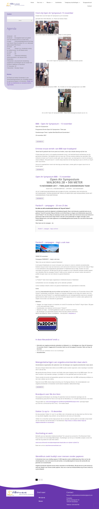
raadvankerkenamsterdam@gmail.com (82, 495)
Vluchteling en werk (44, 433)
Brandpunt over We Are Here (48, 394)
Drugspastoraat (87, 2)
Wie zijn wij (42, 497)
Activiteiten (58, 2)
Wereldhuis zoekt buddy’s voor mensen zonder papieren (60, 456)
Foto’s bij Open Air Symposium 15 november (54, 13)
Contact (89, 6)
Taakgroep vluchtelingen (72, 2)
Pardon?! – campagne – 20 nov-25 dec (52, 205)
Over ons (40, 2)
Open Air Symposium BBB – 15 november (53, 176)
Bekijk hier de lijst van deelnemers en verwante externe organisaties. (20, 83)
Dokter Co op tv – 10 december (49, 411)
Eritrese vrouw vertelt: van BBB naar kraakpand (56, 148)
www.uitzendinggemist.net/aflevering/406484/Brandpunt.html (62, 401)
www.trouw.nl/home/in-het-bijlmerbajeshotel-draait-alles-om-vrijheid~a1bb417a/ (57, 442)
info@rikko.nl (72, 313)
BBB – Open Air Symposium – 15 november (54, 123)
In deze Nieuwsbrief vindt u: (47, 339)
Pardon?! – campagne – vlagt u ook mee (48, 228)
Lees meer (40, 141)
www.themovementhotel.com (53, 445)
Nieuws (49, 2)
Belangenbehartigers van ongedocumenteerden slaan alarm (61, 362)
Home (32, 2)
